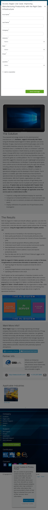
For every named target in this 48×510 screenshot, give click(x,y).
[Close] (45, 6)
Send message (35, 92)
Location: (5, 62)
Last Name (6, 22)
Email (4, 54)
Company (5, 30)
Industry (5, 38)
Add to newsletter (9, 72)
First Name (6, 14)
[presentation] (16, 81)
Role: (4, 46)
